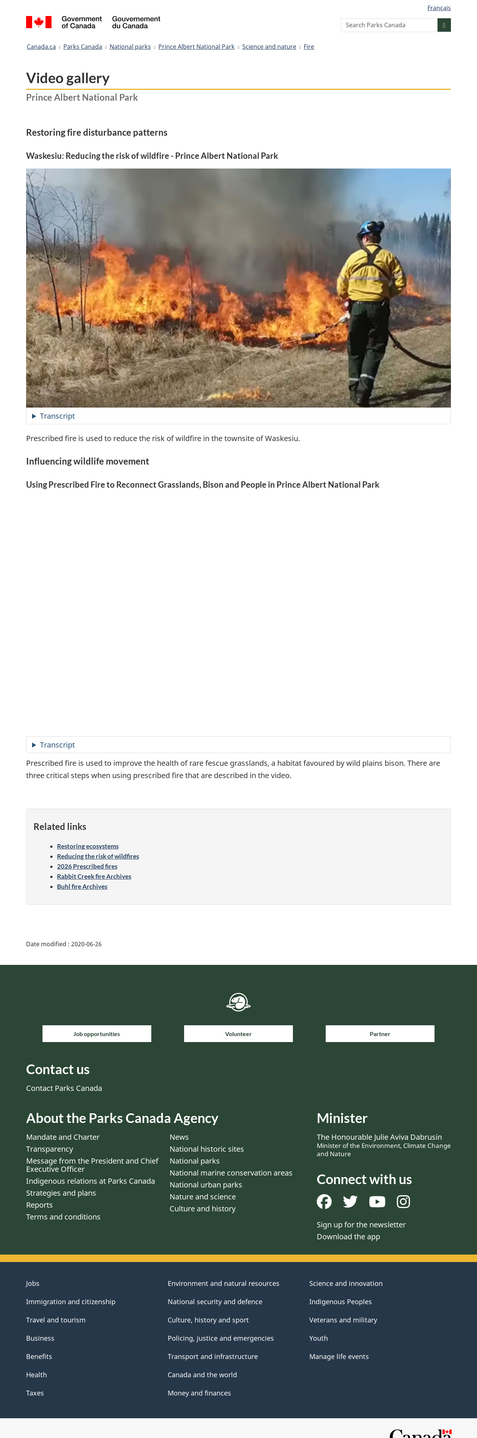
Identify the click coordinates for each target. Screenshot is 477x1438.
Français (439, 8)
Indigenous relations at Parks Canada (90, 1181)
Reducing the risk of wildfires (98, 856)
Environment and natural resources (223, 1283)
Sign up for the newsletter (361, 1225)
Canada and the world (202, 1374)
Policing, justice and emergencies (221, 1338)
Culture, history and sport (208, 1319)
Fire (309, 47)
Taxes (35, 1392)
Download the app (348, 1236)
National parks (130, 47)
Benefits (39, 1356)
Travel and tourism (56, 1319)
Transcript (57, 416)
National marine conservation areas (231, 1173)
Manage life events (339, 1356)
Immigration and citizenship (71, 1301)
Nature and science (203, 1197)
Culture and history (203, 1208)
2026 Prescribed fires (87, 866)
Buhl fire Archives (82, 886)
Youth (318, 1338)
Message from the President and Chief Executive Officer (92, 1165)
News (179, 1137)
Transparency (49, 1149)
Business (40, 1338)
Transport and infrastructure (213, 1356)
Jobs (33, 1283)
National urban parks (206, 1185)
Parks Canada (82, 47)
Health (36, 1374)
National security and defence (215, 1301)
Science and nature (269, 47)
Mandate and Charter (62, 1137)
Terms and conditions (63, 1217)
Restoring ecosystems (88, 846)
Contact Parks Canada (64, 1088)
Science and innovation (346, 1283)
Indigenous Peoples (340, 1301)
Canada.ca (41, 47)
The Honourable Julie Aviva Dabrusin (384, 1145)
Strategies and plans (61, 1193)
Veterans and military (343, 1319)
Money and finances (199, 1392)
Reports (39, 1205)
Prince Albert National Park (196, 47)
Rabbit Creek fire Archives (94, 876)
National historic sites (207, 1149)
